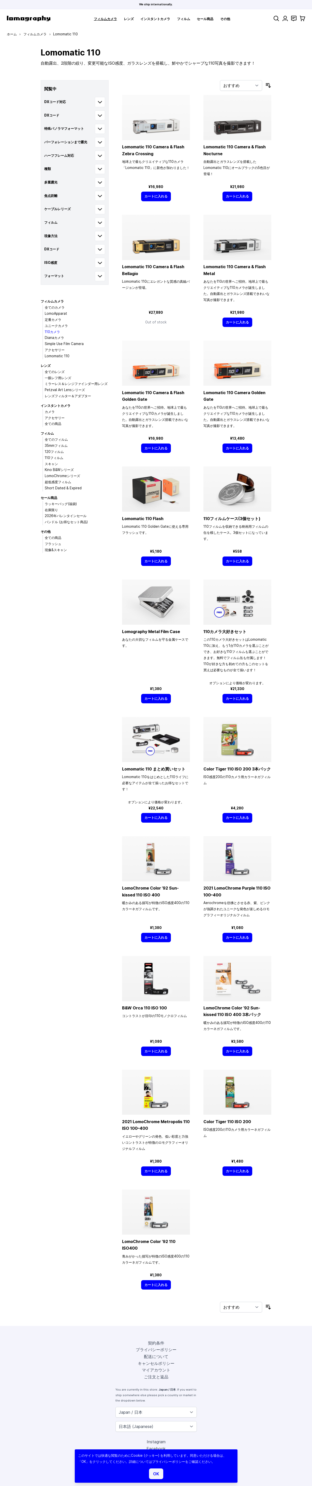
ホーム (12, 34)
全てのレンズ (55, 372)
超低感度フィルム (58, 482)
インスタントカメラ (155, 19)
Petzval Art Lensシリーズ (65, 390)
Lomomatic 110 (57, 356)
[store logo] (28, 18)
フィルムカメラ (105, 19)
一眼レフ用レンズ (58, 378)
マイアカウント (156, 1370)
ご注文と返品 (156, 1376)
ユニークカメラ (56, 326)
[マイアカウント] (285, 18)
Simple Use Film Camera (64, 344)
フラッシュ (53, 544)
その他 (225, 19)
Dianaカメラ (54, 338)
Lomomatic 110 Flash (143, 518)
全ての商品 (53, 424)
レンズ (129, 19)
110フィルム (54, 458)
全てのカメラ (55, 307)
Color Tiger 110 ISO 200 (227, 1121)
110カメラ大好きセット (224, 631)
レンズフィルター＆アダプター (68, 396)
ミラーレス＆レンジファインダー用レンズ (76, 384)
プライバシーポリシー (156, 1349)
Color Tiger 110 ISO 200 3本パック (237, 768)
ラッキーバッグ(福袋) (61, 504)
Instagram (156, 1441)
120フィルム (54, 452)
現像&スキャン (56, 550)
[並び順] (241, 85)
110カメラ (52, 332)
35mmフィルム (56, 446)
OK (156, 1473)
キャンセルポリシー (156, 1363)
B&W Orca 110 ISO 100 (144, 1007)
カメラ (50, 412)
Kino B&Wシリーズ (59, 470)
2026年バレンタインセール (65, 516)
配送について (156, 1356)
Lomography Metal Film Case (151, 631)
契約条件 (156, 1343)
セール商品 (205, 19)
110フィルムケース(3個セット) (231, 518)
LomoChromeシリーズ (62, 476)
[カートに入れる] (156, 196)
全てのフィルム (56, 439)
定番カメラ (53, 320)
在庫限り (51, 510)
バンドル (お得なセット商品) (66, 522)
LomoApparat (56, 313)
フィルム (183, 19)
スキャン (51, 464)
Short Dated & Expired (63, 488)
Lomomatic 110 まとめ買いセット (153, 768)
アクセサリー (55, 350)
